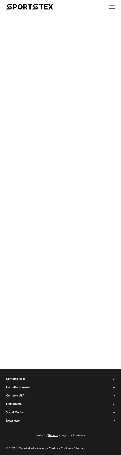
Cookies (66, 448)
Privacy (41, 448)
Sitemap (79, 448)
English (65, 435)
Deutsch (40, 435)
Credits (53, 448)
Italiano (53, 435)
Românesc (79, 435)
